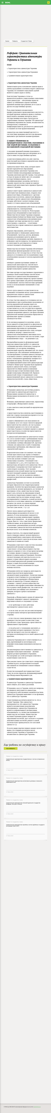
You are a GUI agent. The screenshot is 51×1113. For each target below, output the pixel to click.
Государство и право (26, 41)
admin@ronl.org (37, 1106)
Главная (7, 41)
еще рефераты (10, 748)
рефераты (15, 41)
